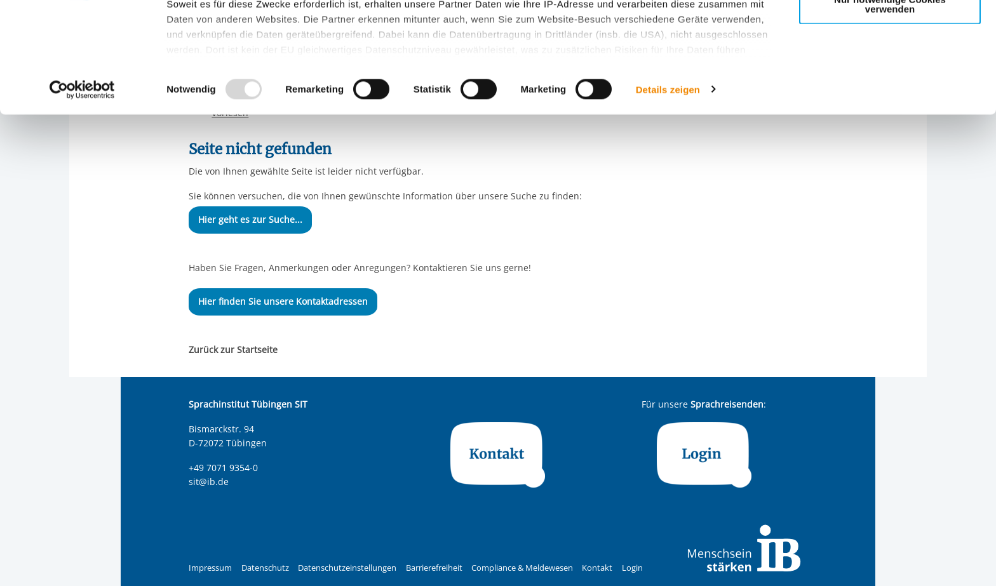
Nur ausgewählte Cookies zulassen (890, 67)
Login (632, 568)
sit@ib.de (209, 482)
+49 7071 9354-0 (223, 468)
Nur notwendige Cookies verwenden (890, 107)
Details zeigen (668, 192)
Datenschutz (265, 568)
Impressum (210, 568)
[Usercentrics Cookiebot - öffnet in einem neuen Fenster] (82, 193)
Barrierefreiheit (434, 568)
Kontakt (597, 568)
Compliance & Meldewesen (522, 568)
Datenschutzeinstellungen (347, 568)
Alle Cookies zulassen (890, 30)
